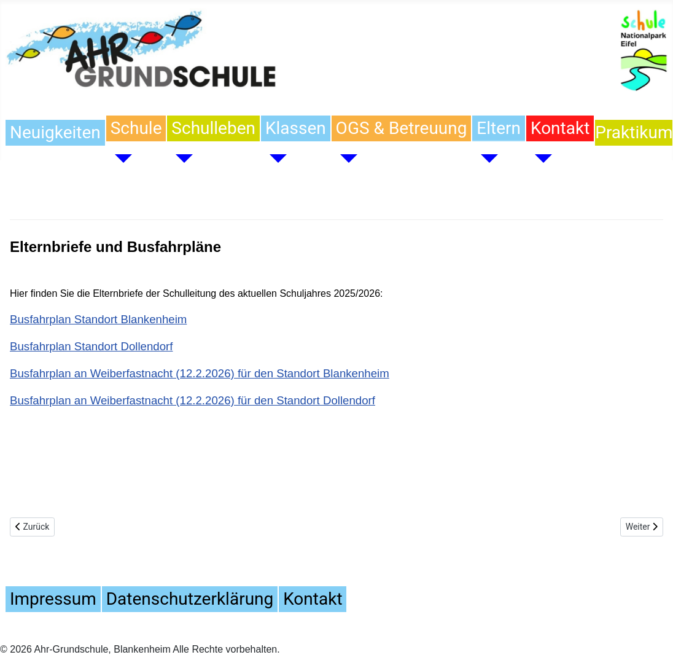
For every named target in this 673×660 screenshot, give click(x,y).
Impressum (53, 599)
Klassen (295, 128)
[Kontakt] (539, 158)
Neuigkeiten (55, 132)
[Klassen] (274, 158)
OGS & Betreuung (402, 128)
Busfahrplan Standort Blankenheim (98, 319)
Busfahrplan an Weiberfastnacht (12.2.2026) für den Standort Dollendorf (192, 400)
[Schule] (119, 158)
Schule (136, 128)
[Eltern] (485, 158)
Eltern (498, 128)
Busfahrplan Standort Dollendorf (91, 346)
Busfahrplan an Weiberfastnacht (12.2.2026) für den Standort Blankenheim (199, 373)
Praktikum (633, 132)
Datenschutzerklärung (190, 599)
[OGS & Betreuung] (344, 158)
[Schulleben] (180, 158)
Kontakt (560, 128)
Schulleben (213, 128)
